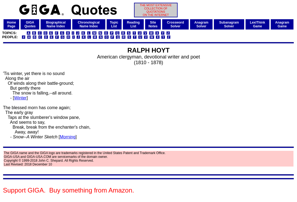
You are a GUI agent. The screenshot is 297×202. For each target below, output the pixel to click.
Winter (20, 98)
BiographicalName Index (56, 24)
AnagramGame (282, 24)
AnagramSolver (201, 24)
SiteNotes (152, 24)
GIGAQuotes (29, 24)
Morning (68, 137)
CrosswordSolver (175, 24)
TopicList (114, 24)
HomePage (11, 24)
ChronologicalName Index (89, 24)
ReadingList (133, 24)
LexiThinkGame (257, 24)
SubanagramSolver (229, 24)
